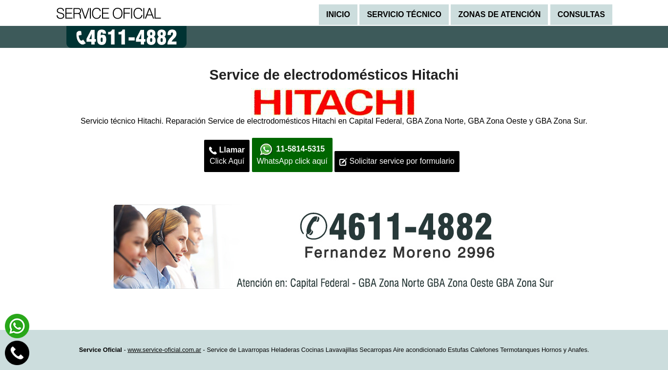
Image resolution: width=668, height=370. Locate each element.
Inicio (338, 14)
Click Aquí (227, 155)
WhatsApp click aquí (292, 154)
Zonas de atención (499, 14)
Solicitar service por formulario (397, 161)
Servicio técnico (404, 14)
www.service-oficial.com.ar (164, 349)
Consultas (581, 14)
